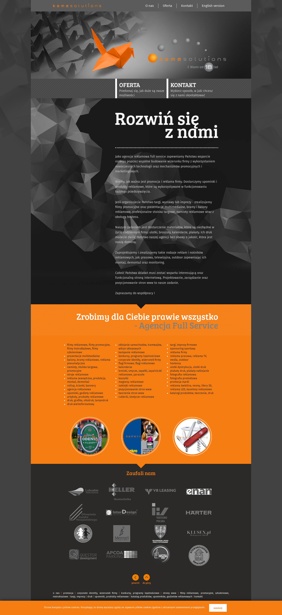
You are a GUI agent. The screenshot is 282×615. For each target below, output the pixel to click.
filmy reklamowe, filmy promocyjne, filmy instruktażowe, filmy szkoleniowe (88, 348)
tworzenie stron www (131, 393)
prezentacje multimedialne (83, 356)
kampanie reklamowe (132, 352)
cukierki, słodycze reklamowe (136, 396)
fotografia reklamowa (183, 374)
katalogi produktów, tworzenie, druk (191, 393)
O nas (149, 6)
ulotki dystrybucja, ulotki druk (188, 367)
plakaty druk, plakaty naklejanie (189, 370)
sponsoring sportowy (182, 348)
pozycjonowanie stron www (135, 389)
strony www (169, 593)
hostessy (175, 363)
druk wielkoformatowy (80, 404)
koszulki (123, 378)
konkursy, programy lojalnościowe (139, 356)
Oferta (167, 6)
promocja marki (179, 381)
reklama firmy (178, 352)
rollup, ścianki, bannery (81, 385)
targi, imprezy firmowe (183, 344)
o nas (56, 593)
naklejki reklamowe (130, 385)
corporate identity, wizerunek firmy (140, 359)
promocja (68, 593)
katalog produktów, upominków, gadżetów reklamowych (161, 596)
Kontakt (187, 6)
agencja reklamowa (79, 389)
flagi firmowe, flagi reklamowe (137, 363)
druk (90, 596)
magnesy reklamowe (131, 381)
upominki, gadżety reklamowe (85, 393)
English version (213, 6)
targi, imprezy (77, 596)
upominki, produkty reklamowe (112, 596)
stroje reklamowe (78, 374)
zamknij (217, 607)
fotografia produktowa (183, 378)
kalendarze (125, 367)
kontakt (198, 596)
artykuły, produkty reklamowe (85, 396)
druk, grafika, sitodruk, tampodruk (87, 400)
